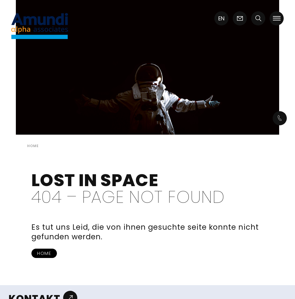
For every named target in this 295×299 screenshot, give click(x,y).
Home (44, 253)
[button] (258, 19)
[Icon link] (240, 19)
